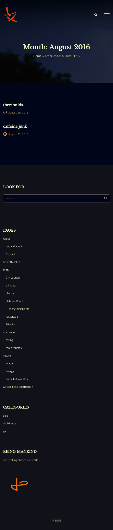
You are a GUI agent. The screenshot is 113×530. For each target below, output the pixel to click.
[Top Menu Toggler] (106, 15)
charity (10, 293)
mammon (9, 332)
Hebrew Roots (14, 301)
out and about (14, 246)
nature (7, 355)
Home (37, 55)
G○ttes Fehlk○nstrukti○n (18, 386)
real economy (14, 348)
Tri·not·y (10, 324)
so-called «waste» (17, 379)
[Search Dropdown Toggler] (96, 15)
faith (6, 270)
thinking (10, 285)
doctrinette (9, 423)
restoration (12, 316)
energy (10, 371)
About (6, 238)
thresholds (13, 105)
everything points (19, 309)
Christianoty (13, 277)
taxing (9, 340)
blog (5, 415)
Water (9, 363)
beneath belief (11, 262)
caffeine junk (15, 126)
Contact (10, 254)
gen (5, 431)
